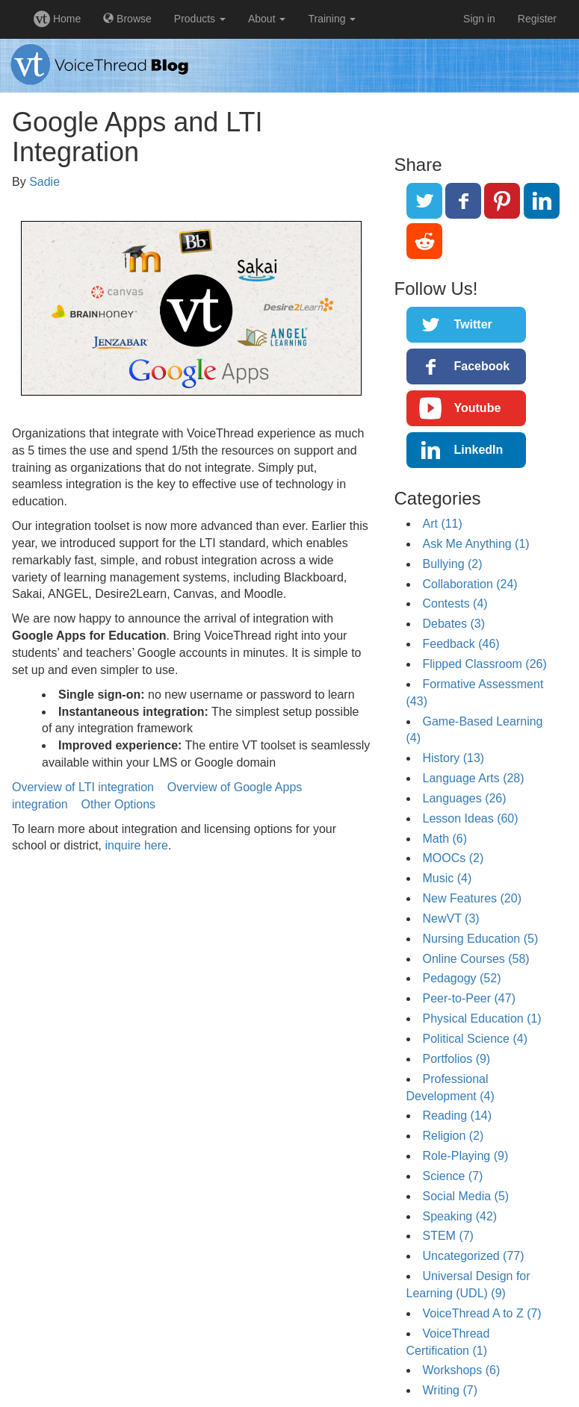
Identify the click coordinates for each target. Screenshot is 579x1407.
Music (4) (447, 878)
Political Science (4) (475, 1038)
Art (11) (442, 523)
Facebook (482, 366)
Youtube (477, 408)
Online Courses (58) (476, 958)
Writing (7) (450, 1390)
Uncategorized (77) (473, 1256)
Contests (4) (455, 603)
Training (332, 19)
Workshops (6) (462, 1370)
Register (537, 19)
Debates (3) (454, 623)
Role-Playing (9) (466, 1155)
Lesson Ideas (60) (470, 818)
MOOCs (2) (453, 858)
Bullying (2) (453, 564)
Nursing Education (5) (481, 938)
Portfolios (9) (457, 1058)
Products (200, 19)
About (266, 19)
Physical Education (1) (482, 1018)
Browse (127, 19)
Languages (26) (465, 798)
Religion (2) (453, 1135)
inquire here (136, 845)
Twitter (473, 324)
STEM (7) (448, 1235)
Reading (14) (457, 1115)
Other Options (118, 804)
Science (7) (453, 1176)
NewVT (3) (451, 918)
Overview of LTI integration (83, 787)
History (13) (454, 758)
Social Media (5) (466, 1196)
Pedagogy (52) (462, 978)
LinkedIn (479, 449)
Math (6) (445, 838)
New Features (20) (472, 898)
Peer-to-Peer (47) (469, 998)
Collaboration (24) (470, 584)
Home (57, 18)
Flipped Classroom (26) (485, 664)
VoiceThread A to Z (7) (482, 1313)
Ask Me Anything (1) (476, 543)
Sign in (479, 19)
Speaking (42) (460, 1216)
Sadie (44, 181)
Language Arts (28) (473, 778)
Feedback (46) (461, 643)
